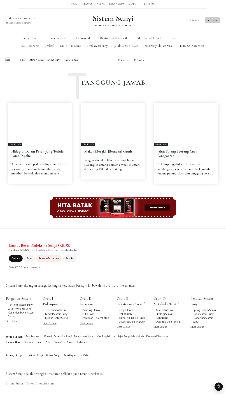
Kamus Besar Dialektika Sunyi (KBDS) (39, 245)
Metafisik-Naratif (149, 38)
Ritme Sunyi (54, 60)
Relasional (83, 38)
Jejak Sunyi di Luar (126, 46)
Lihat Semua (13, 321)
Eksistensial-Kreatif (113, 38)
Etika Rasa (88, 313)
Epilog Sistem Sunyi (204, 310)
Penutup (177, 38)
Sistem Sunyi (14, 383)
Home (75, 4)
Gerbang (29, 342)
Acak (29, 258)
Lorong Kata (15, 144)
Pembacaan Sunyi (97, 46)
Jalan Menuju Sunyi (19, 308)
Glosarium (116, 4)
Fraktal (49, 46)
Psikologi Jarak (91, 310)
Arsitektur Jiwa (165, 310)
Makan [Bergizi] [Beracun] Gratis (108, 151)
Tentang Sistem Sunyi (20, 304)
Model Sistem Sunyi (56, 313)
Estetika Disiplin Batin (132, 321)
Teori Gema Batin (55, 310)
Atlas (101, 4)
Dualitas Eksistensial (168, 321)
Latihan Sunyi (36, 60)
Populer (70, 258)
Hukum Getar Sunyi (56, 317)
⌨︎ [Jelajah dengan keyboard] (8, 60)
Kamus (87, 4)
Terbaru (15, 258)
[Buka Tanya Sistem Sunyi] (219, 387)
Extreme (148, 4)
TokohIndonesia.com (21, 18)
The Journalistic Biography (18, 22)
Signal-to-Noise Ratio (132, 317)
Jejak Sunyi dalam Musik (159, 46)
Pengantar (29, 38)
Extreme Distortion (192, 46)
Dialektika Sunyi (70, 46)
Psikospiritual (56, 38)
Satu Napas (71, 60)
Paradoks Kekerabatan (95, 317)
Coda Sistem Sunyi (203, 313)
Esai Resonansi (30, 46)
